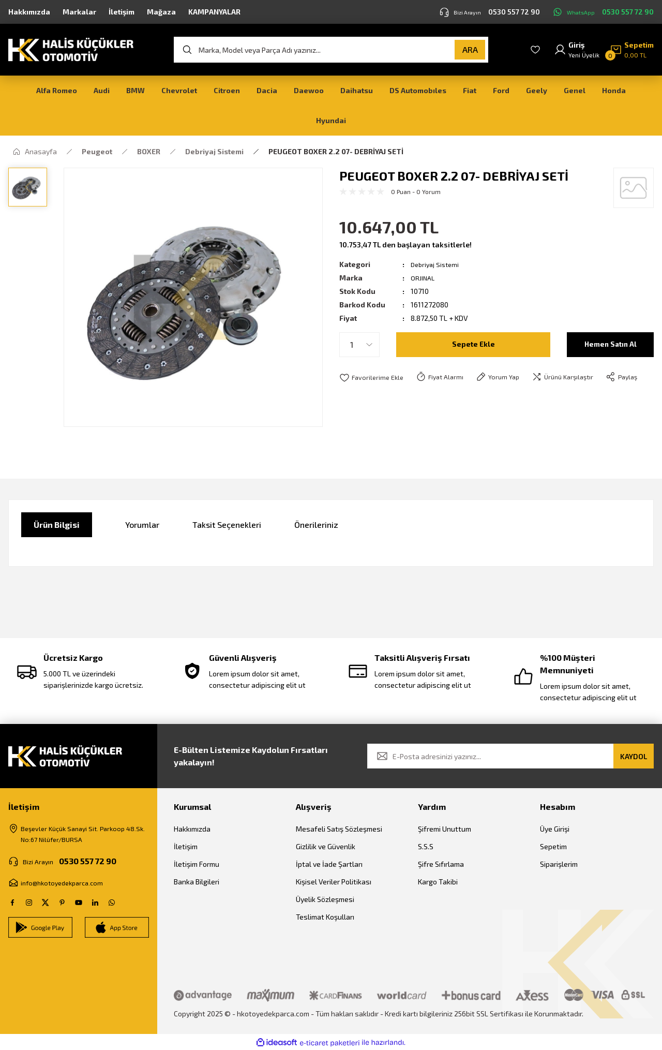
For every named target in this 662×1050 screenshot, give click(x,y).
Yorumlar (142, 524)
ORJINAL (424, 277)
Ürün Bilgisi (57, 524)
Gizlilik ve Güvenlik (325, 846)
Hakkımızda (192, 828)
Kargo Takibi (438, 881)
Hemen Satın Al (610, 344)
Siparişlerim (559, 864)
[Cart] (632, 49)
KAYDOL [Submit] (633, 756)
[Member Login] (576, 49)
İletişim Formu (196, 864)
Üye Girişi (554, 828)
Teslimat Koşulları (325, 916)
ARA (470, 49)
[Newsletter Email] (510, 756)
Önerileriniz (316, 524)
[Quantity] (359, 344)
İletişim (186, 846)
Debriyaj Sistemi (437, 264)
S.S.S (425, 846)
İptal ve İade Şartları (329, 864)
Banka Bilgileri (196, 881)
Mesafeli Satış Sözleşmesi (339, 828)
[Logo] (70, 48)
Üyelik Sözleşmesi (325, 899)
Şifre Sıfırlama (441, 864)
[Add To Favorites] (373, 377)
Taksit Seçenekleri (226, 524)
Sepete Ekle (473, 344)
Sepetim (553, 846)
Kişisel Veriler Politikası (333, 881)
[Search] (331, 50)
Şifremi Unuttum (444, 828)
